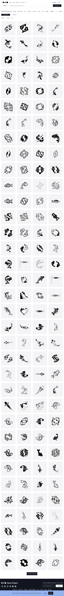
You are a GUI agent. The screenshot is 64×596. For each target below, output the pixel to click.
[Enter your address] (49, 586)
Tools (23, 2)
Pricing (54, 2)
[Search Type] (6, 5)
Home (10, 2)
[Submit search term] (57, 5)
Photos (17, 2)
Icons (14, 2)
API (20, 2)
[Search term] (31, 5)
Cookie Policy (25, 593)
